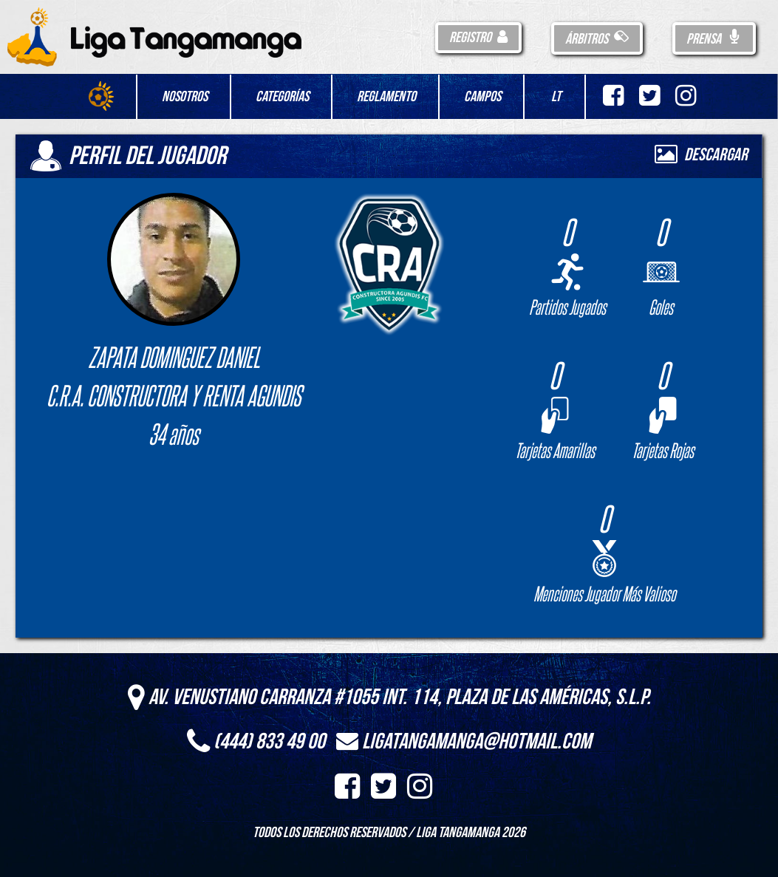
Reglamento (386, 97)
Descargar (701, 154)
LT (556, 97)
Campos (482, 97)
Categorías (282, 97)
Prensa (714, 39)
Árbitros (597, 39)
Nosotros (185, 97)
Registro (478, 38)
